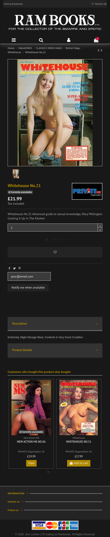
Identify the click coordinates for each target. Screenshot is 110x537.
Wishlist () (99, 3)
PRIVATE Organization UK (31, 451)
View (31, 463)
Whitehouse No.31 (78, 442)
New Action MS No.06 (31, 442)
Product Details (55, 350)
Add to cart (55, 239)
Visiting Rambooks (13, 3)
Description (55, 324)
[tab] (55, 324)
